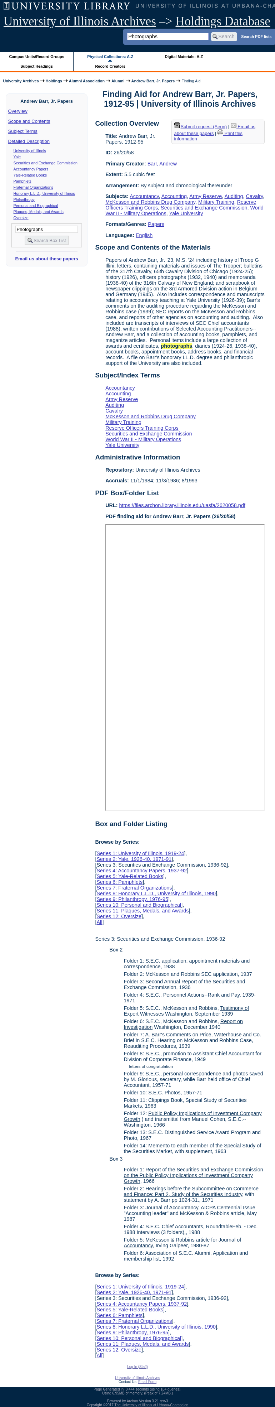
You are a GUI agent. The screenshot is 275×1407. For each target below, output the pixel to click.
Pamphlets (22, 181)
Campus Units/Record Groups (36, 56)
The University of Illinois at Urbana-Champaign (152, 1405)
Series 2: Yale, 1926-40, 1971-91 (133, 859)
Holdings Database (223, 21)
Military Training (216, 202)
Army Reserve (205, 196)
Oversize (21, 218)
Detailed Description (29, 141)
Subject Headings (36, 66)
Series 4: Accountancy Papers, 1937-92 (141, 870)
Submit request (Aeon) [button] (200, 126)
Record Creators (110, 66)
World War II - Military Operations (143, 439)
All (99, 922)
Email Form (147, 1382)
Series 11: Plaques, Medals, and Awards (142, 911)
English (144, 235)
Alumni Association (87, 81)
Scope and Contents (29, 121)
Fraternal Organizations (33, 187)
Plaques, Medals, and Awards (39, 211)
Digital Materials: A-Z (184, 56)
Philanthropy (24, 199)
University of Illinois (30, 151)
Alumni (118, 81)
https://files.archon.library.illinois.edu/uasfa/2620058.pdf (182, 505)
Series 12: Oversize (118, 916)
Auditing (234, 196)
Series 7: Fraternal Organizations (134, 888)
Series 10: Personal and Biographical (138, 905)
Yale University (186, 213)
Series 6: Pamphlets (119, 882)
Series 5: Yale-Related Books (129, 876)
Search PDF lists (256, 36)
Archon (132, 1401)
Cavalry (254, 196)
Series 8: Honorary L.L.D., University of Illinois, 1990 (156, 893)
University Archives (21, 81)
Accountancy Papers (31, 169)
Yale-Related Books (30, 175)
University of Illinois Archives (80, 21)
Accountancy (144, 196)
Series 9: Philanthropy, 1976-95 (132, 899)
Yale (17, 157)
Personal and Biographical (36, 205)
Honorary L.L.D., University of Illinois (44, 193)
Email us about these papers (46, 258)
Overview (18, 111)
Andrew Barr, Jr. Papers (153, 81)
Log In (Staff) (137, 1367)
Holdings (54, 81)
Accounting (174, 196)
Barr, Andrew (162, 164)
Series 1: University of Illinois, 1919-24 (140, 853)
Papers (156, 224)
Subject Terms (23, 131)
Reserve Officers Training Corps (141, 428)
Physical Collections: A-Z (110, 56)
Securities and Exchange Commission (46, 163)
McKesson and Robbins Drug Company (150, 202)
